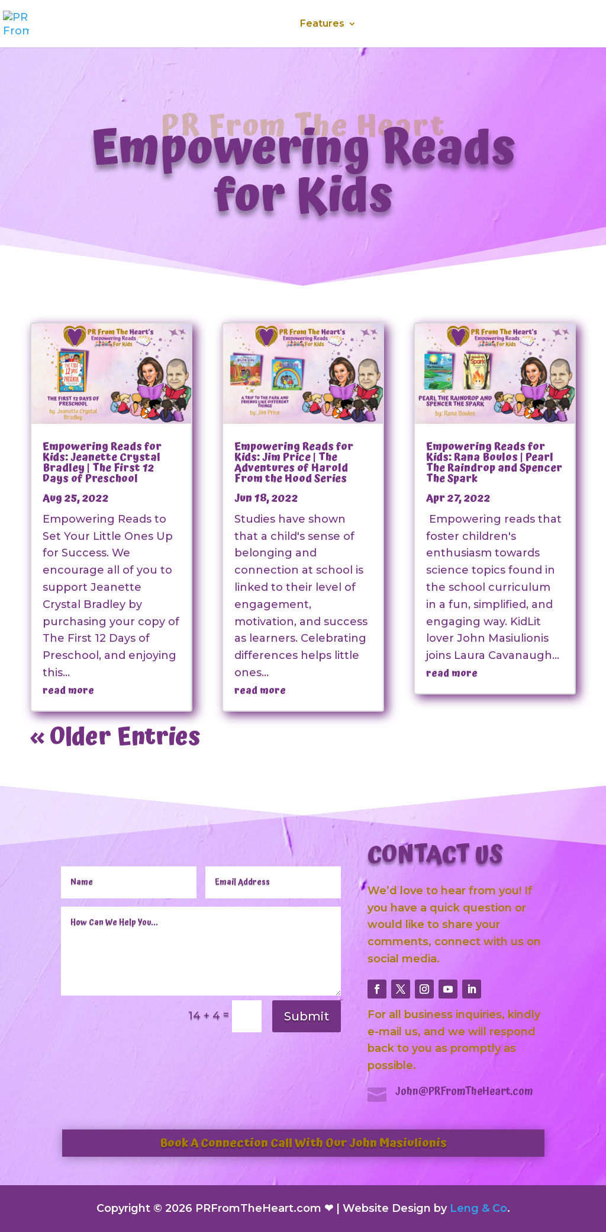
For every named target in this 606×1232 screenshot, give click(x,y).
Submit (306, 1016)
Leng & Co (478, 1208)
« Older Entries (115, 737)
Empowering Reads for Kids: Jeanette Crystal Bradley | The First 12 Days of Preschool (102, 462)
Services (262, 24)
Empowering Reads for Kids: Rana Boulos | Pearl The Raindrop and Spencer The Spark (494, 462)
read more (68, 690)
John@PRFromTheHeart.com (464, 1091)
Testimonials (461, 24)
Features (322, 24)
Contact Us (536, 24)
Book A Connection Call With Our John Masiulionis (303, 1143)
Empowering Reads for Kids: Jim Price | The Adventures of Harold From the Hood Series (293, 462)
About (210, 24)
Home (164, 24)
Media (387, 24)
